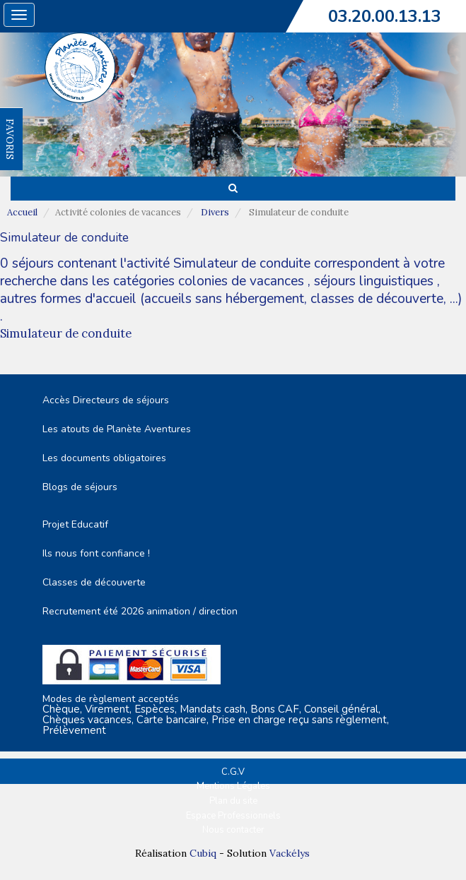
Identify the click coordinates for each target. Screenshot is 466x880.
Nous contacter (233, 829)
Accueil (22, 212)
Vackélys (289, 853)
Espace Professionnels (233, 815)
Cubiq (203, 853)
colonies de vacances (243, 281)
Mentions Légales (233, 786)
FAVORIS (10, 139)
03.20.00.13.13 (384, 16)
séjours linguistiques (373, 281)
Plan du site (233, 801)
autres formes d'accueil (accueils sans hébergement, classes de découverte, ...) (231, 299)
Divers (215, 212)
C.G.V (233, 772)
